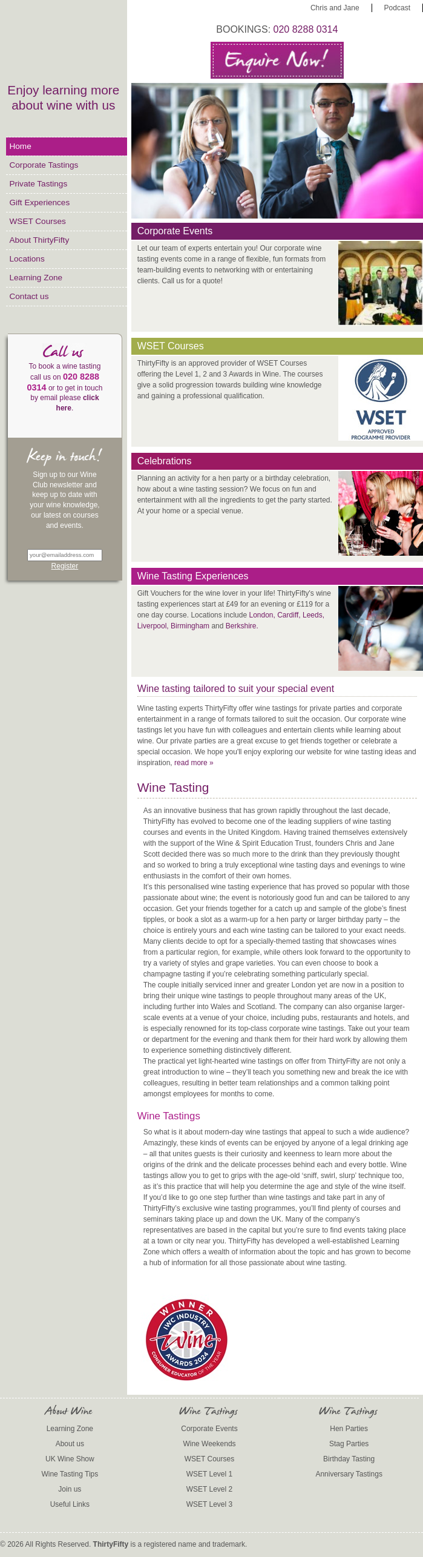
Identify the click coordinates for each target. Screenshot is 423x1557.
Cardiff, (288, 615)
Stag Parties (349, 1444)
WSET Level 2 (209, 1489)
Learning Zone (35, 277)
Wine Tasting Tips (69, 1474)
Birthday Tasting (349, 1459)
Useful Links (70, 1504)
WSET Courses (37, 221)
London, (262, 615)
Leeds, (313, 615)
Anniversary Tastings (348, 1474)
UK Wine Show (69, 1459)
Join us (69, 1489)
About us (70, 1444)
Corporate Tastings (43, 165)
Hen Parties (349, 1428)
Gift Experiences (39, 202)
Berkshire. (242, 626)
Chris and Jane (334, 8)
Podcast (397, 8)
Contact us (28, 296)
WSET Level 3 (209, 1504)
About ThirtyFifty (39, 240)
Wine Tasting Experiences (193, 576)
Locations (26, 258)
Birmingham (190, 626)
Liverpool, (153, 626)
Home (20, 146)
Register (65, 566)
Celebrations (164, 461)
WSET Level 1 (209, 1474)
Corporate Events (175, 231)
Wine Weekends (209, 1444)
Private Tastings (38, 183)
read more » (194, 763)
